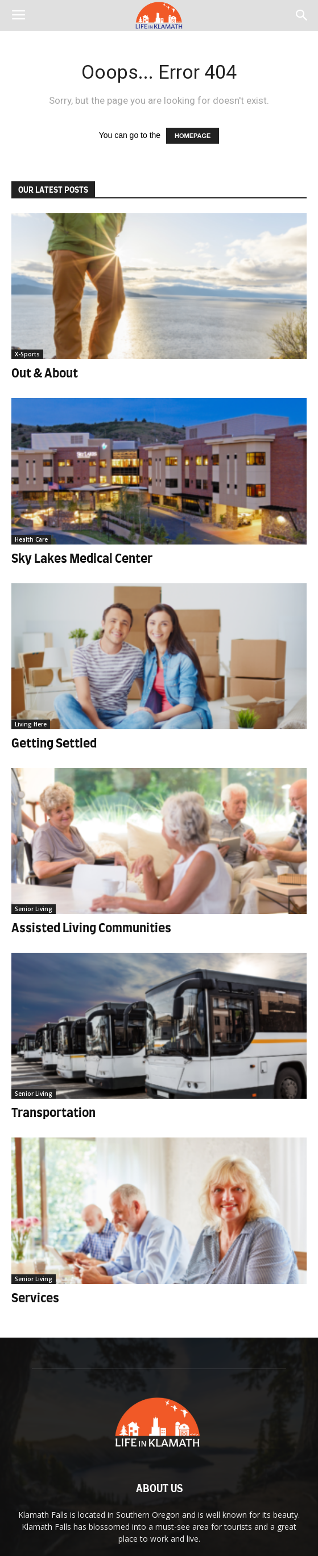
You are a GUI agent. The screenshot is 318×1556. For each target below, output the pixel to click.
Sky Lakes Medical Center (81, 559)
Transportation (53, 1113)
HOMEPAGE (192, 135)
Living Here (31, 724)
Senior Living (33, 909)
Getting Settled (54, 744)
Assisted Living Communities (91, 929)
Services (35, 1299)
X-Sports (27, 354)
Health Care (31, 539)
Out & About (44, 374)
